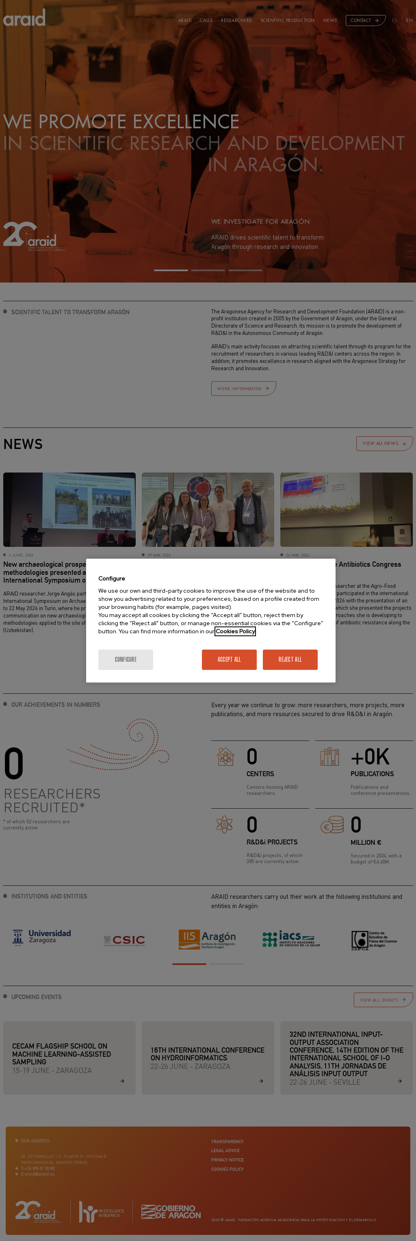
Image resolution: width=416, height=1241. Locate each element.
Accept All (229, 659)
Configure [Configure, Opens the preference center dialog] (126, 659)
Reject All (290, 659)
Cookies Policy (235, 631)
